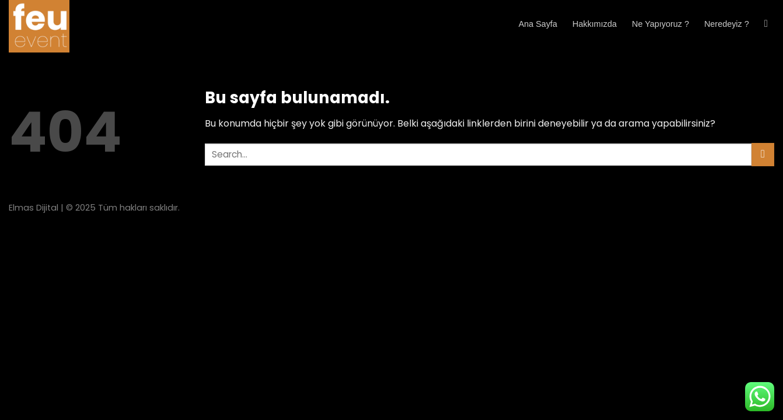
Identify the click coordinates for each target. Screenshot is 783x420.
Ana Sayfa (538, 24)
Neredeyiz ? (726, 24)
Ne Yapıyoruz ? (660, 24)
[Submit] (762, 154)
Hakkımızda (594, 24)
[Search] (769, 24)
